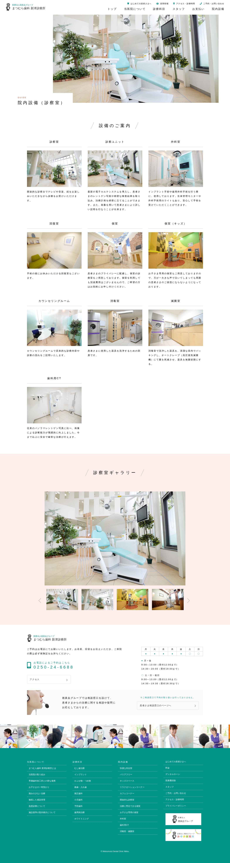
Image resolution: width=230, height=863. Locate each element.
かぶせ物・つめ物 (82, 781)
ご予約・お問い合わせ (175, 793)
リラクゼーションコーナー (132, 787)
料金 (167, 768)
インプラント (80, 774)
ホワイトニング (81, 818)
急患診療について (37, 806)
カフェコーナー (127, 793)
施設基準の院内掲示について (42, 812)
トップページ (224, 420)
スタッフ (169, 787)
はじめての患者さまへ (175, 761)
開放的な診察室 (127, 800)
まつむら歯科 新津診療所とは (42, 768)
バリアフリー (126, 774)
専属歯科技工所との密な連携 (42, 781)
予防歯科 (78, 806)
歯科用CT (124, 825)
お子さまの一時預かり (39, 787)
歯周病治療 (79, 812)
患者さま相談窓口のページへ (155, 705)
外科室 (123, 818)
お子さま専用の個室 (129, 812)
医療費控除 (170, 780)
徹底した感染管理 (37, 800)
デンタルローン (172, 774)
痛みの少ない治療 (37, 793)
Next (187, 599)
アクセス (35, 679)
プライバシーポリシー (175, 806)
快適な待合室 (126, 768)
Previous (38, 599)
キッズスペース (127, 781)
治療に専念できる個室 (130, 806)
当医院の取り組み (37, 774)
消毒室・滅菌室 (127, 831)
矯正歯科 (78, 793)
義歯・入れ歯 (80, 787)
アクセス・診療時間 (174, 799)
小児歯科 (78, 800)
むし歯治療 (79, 768)
